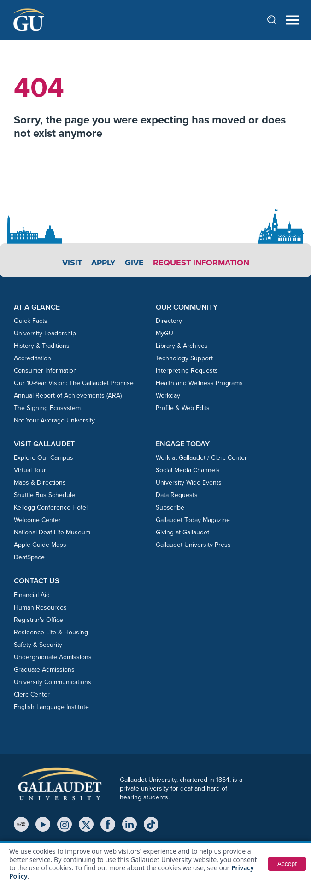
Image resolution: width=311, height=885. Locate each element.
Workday (168, 395)
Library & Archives (182, 346)
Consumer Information (45, 370)
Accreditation (32, 358)
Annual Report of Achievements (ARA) (68, 395)
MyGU (164, 333)
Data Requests (177, 495)
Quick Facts (30, 321)
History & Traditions (42, 346)
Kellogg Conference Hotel (51, 507)
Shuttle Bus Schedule (44, 495)
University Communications (52, 682)
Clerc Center (32, 694)
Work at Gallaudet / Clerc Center (201, 458)
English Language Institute (51, 707)
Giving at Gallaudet (182, 532)
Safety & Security (38, 645)
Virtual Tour (30, 470)
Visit (72, 263)
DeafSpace (29, 557)
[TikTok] (151, 824)
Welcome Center (37, 520)
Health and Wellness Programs (199, 383)
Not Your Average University (54, 420)
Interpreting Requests (187, 370)
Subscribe (170, 507)
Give (134, 263)
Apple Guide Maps (40, 545)
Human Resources (40, 607)
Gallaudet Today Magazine (193, 520)
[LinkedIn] (129, 824)
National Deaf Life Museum (52, 532)
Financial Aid (32, 595)
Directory (169, 321)
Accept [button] (287, 863)
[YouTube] (42, 824)
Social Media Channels (188, 470)
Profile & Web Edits (183, 408)
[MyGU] (21, 824)
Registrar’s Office (38, 620)
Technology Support (184, 358)
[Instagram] (64, 824)
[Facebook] (107, 824)
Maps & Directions (40, 482)
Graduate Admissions (44, 669)
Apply (103, 263)
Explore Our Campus (43, 458)
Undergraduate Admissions (53, 657)
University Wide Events (189, 482)
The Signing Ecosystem (47, 408)
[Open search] (276, 19)
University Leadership (45, 333)
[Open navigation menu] (292, 20)
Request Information (201, 263)
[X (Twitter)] (86, 824)
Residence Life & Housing (51, 632)
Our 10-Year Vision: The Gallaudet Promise (74, 383)
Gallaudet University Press (193, 545)
